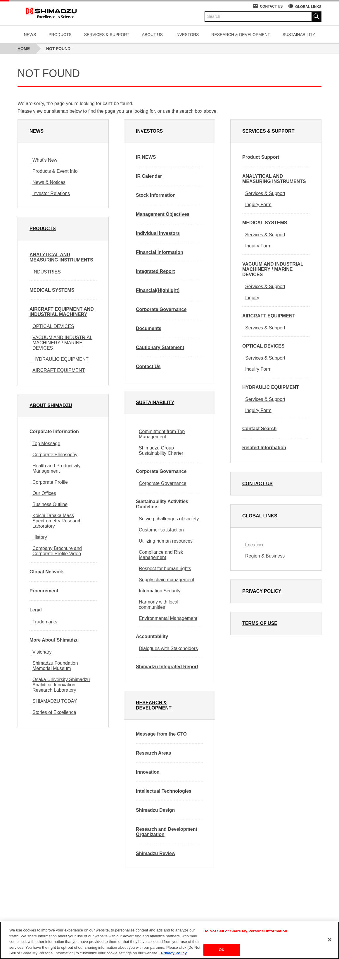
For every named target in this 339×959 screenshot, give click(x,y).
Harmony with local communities (158, 604)
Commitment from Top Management (162, 434)
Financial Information (159, 252)
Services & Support (265, 193)
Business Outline (50, 504)
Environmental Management (168, 618)
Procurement (44, 590)
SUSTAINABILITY (299, 34)
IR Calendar (149, 176)
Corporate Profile (50, 482)
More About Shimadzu (54, 639)
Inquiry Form (258, 204)
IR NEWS (146, 157)
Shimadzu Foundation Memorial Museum (55, 666)
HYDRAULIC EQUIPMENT (60, 359)
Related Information (264, 447)
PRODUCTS (60, 34)
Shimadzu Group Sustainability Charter (161, 450)
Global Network (47, 571)
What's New (44, 160)
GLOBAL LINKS (308, 7)
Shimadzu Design (155, 810)
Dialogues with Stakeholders (168, 648)
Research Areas (153, 753)
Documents (148, 328)
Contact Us (148, 366)
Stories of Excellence (54, 712)
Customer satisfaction (161, 529)
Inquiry (252, 297)
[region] (169, 940)
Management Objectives (162, 214)
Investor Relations (51, 193)
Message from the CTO (161, 733)
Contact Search (259, 428)
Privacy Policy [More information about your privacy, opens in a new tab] (174, 953)
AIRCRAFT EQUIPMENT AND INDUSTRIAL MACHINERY (62, 312)
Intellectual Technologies (163, 791)
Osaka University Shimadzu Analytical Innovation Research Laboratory (61, 685)
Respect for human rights (165, 568)
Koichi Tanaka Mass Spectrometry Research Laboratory (57, 521)
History (39, 537)
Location (254, 544)
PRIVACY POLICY (261, 591)
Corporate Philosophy (54, 454)
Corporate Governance (161, 309)
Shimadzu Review (155, 853)
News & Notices (48, 182)
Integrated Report (155, 271)
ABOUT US (152, 34)
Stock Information (156, 195)
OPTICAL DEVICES (53, 326)
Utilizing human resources (166, 541)
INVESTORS (187, 34)
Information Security (159, 590)
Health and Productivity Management (56, 468)
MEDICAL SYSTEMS (52, 290)
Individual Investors (158, 233)
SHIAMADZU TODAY (54, 701)
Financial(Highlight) (157, 290)
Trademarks (44, 621)
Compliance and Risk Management (161, 555)
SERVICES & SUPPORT (106, 34)
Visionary (42, 651)
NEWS (30, 34)
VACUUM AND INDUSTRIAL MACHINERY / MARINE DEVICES (62, 343)
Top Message (46, 443)
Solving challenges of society (169, 518)
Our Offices (44, 493)
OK (222, 950)
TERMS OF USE (259, 623)
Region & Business (265, 555)
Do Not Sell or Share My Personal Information (245, 931)
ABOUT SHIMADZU (51, 405)
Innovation (148, 772)
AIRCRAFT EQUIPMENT (58, 370)
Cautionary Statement (160, 347)
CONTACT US (271, 6)
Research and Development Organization (166, 832)
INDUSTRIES (46, 271)
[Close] (329, 939)
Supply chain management (166, 579)
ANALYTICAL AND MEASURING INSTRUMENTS (61, 257)
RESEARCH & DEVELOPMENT (240, 34)
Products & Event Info (55, 171)
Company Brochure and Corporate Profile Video (57, 551)
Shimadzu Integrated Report (167, 666)
